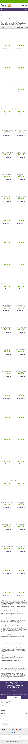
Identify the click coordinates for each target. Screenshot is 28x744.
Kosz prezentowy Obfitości (21, 64)
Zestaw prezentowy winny (21, 436)
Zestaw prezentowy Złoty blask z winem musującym (21, 284)
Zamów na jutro (7, 48)
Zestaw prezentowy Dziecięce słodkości (21, 175)
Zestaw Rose (7, 590)
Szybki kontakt (14, 720)
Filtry (2, 27)
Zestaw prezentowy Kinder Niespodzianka (21, 43)
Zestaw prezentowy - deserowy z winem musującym (21, 459)
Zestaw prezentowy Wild (21, 414)
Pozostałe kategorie (14, 701)
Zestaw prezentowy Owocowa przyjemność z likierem (21, 328)
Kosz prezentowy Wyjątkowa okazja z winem (21, 197)
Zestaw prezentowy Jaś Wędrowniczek (21, 503)
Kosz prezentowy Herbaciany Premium (7, 569)
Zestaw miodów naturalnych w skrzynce (7, 415)
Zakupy (14, 710)
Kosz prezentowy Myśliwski (21, 349)
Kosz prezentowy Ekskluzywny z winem (7, 197)
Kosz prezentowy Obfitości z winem (21, 219)
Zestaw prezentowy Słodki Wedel (7, 480)
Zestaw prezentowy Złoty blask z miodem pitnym (7, 328)
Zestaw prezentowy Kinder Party (7, 174)
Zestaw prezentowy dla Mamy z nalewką (21, 131)
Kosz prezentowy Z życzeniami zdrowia (7, 109)
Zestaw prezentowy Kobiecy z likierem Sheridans (21, 525)
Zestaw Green (21, 568)
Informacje (14, 713)
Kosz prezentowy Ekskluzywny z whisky (7, 219)
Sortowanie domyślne (22, 27)
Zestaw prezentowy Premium (7, 239)
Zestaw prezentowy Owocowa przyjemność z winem (7, 153)
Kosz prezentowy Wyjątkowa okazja (7, 65)
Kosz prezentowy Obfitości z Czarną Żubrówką (7, 350)
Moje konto (14, 717)
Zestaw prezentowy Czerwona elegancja (7, 131)
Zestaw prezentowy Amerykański (7, 502)
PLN (6, 9)
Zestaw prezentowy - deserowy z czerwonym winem (7, 459)
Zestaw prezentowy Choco (21, 239)
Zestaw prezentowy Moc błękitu (7, 436)
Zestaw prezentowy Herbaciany (21, 480)
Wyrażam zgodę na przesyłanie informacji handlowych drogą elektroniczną (14, 694)
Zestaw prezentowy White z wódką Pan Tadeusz (21, 306)
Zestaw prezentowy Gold (21, 590)
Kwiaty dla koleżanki (4, 702)
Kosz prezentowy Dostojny (7, 371)
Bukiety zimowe (4, 705)
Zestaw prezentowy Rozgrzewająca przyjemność (21, 153)
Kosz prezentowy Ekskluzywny (21, 86)
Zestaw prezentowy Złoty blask (21, 108)
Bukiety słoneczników (5, 704)
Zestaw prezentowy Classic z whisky (7, 525)
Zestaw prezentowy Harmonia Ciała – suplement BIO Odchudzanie (21, 394)
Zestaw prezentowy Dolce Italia (7, 261)
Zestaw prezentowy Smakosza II (7, 546)
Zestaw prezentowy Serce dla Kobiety (21, 547)
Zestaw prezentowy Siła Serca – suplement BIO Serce (7, 394)
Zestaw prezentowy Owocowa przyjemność (7, 284)
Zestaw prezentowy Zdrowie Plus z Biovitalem (7, 43)
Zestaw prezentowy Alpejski (21, 261)
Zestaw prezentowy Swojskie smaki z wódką (7, 306)
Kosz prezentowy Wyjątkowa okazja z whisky (21, 372)
